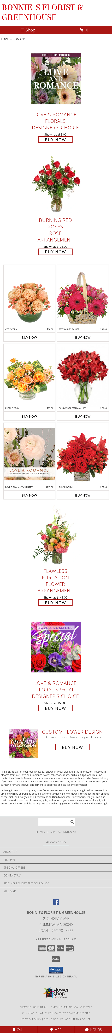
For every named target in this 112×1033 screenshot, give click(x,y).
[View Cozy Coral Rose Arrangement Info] (29, 296)
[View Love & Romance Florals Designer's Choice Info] (56, 78)
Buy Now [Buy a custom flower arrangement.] (72, 747)
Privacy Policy (31, 1019)
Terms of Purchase (57, 1019)
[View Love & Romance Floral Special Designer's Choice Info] (56, 647)
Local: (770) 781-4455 (56, 930)
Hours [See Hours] (93, 1029)
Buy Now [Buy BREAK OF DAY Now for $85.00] (29, 416)
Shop (28, 30)
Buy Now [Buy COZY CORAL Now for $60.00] (29, 337)
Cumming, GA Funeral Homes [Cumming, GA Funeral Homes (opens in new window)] (39, 1007)
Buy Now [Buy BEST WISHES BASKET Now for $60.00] (83, 337)
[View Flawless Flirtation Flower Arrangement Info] (56, 535)
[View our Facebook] (56, 904)
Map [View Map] (56, 1029)
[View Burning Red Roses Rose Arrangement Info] (56, 184)
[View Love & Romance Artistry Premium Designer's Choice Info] (29, 454)
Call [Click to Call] (18, 1029)
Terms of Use (82, 1019)
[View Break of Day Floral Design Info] (29, 375)
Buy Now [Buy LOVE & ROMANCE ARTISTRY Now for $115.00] (29, 495)
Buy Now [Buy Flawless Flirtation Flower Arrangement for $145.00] (55, 602)
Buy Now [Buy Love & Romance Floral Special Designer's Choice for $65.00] (55, 708)
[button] (56, 970)
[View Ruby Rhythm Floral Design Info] (83, 454)
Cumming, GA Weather (36, 1013)
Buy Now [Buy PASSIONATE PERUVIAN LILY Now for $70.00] (83, 416)
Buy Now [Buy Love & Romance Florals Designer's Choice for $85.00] (55, 139)
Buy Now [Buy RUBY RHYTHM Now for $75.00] (83, 495)
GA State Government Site (72, 1013)
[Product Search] (56, 822)
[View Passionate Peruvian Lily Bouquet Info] (83, 375)
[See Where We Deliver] (56, 841)
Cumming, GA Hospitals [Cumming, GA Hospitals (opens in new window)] (76, 1007)
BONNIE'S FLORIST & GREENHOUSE (42, 13)
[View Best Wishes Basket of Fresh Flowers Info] (83, 296)
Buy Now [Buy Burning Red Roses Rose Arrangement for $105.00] (55, 252)
